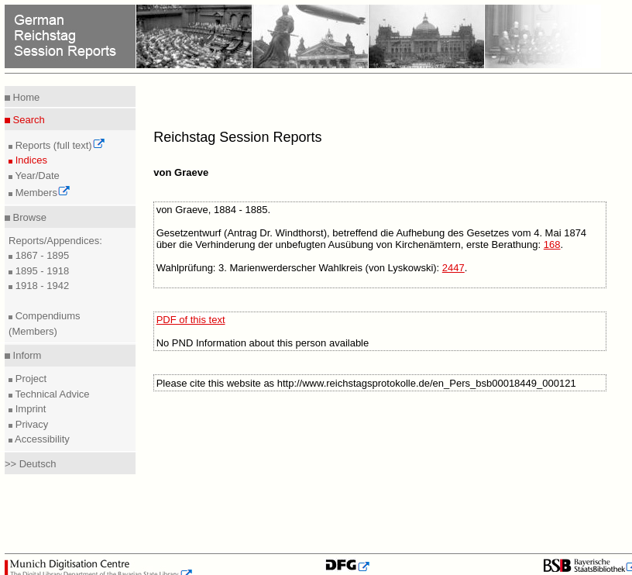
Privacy (30, 424)
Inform (25, 355)
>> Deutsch (31, 464)
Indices (29, 160)
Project (29, 378)
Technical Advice (51, 394)
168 (552, 244)
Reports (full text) (58, 145)
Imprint (29, 409)
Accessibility (41, 439)
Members (41, 192)
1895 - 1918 (40, 271)
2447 (453, 268)
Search (27, 120)
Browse (28, 217)
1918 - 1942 (40, 285)
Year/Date (36, 175)
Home (25, 97)
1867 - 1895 (40, 255)
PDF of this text (190, 319)
